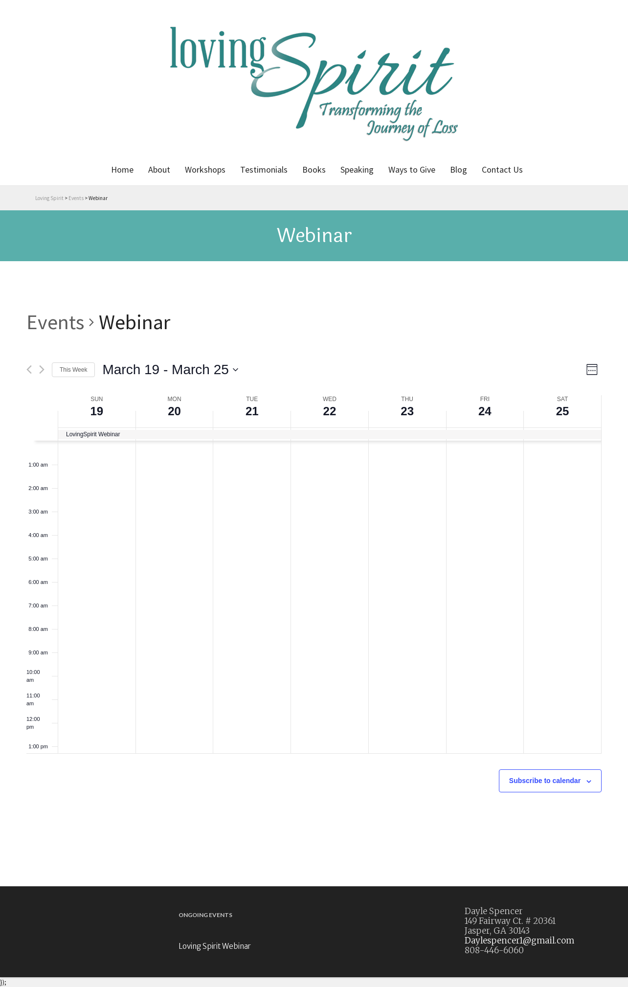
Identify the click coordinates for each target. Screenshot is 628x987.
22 (329, 411)
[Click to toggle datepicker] (170, 370)
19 (97, 411)
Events (55, 322)
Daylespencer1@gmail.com (519, 940)
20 (174, 411)
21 (252, 411)
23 (407, 411)
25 (562, 411)
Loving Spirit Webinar (215, 946)
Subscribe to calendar (545, 781)
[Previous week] (29, 369)
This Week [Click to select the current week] (73, 369)
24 (485, 411)
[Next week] (42, 369)
